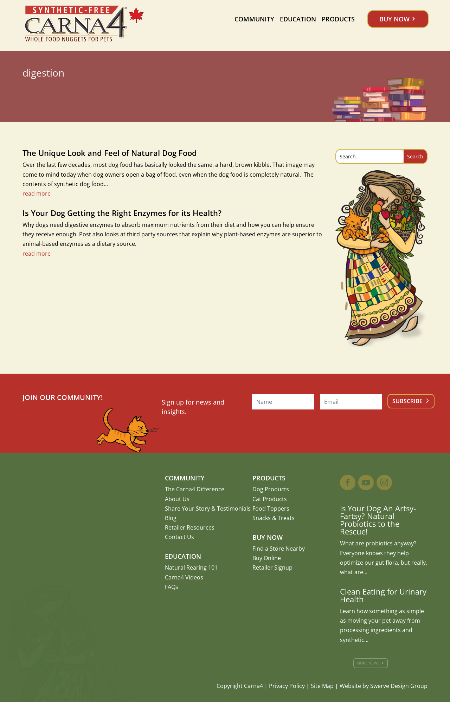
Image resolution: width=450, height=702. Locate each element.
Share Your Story (187, 508)
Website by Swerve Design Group (384, 686)
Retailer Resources (189, 527)
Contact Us (179, 537)
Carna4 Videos (184, 577)
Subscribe (407, 401)
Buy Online (266, 558)
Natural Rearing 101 (191, 567)
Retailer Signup (272, 567)
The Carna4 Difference (194, 489)
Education (298, 19)
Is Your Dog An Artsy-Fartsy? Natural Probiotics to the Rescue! (378, 520)
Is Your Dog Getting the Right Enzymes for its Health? (121, 213)
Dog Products (270, 489)
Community (254, 19)
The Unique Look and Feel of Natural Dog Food (109, 152)
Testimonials (234, 508)
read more (36, 193)
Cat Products (269, 499)
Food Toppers (270, 508)
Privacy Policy (287, 686)
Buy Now (394, 19)
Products (338, 19)
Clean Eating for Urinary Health (383, 595)
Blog (170, 518)
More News (370, 663)
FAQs (171, 587)
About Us (177, 499)
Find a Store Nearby (278, 548)
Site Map (322, 686)
